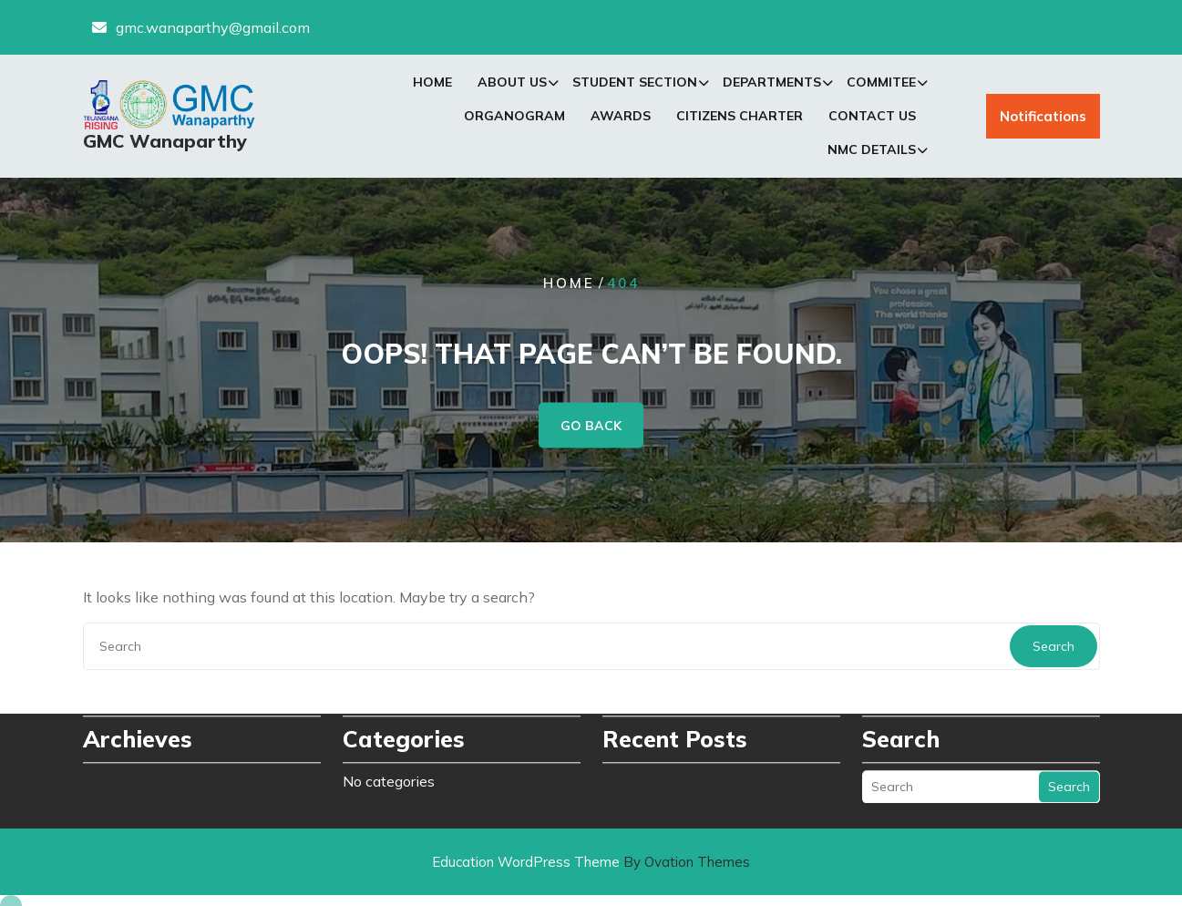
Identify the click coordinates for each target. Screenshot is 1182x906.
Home (432, 85)
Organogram (514, 118)
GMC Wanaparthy (165, 142)
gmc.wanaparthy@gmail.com (213, 26)
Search (1053, 646)
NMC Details (871, 152)
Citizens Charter (739, 118)
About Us (512, 85)
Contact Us (872, 118)
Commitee (881, 85)
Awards (621, 118)
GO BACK (591, 425)
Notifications (1043, 119)
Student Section (634, 85)
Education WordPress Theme (591, 861)
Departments (772, 85)
